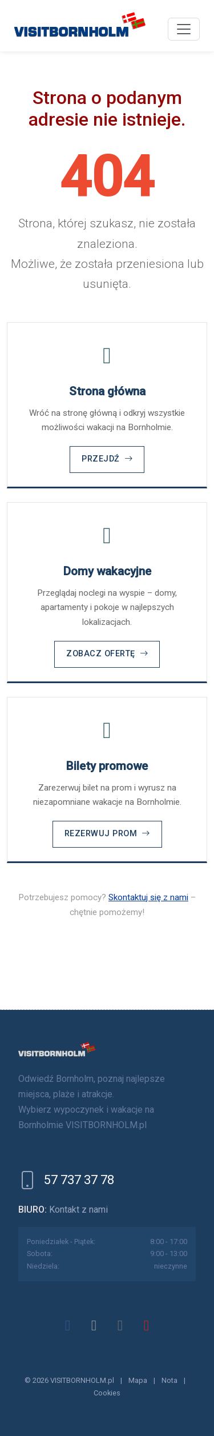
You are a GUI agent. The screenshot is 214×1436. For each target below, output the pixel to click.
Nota (169, 1380)
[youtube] (147, 1325)
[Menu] (184, 29)
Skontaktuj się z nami (148, 897)
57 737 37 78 (79, 1180)
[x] (94, 1325)
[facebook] (68, 1325)
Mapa (137, 1380)
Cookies (107, 1393)
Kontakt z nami (78, 1209)
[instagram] (120, 1325)
